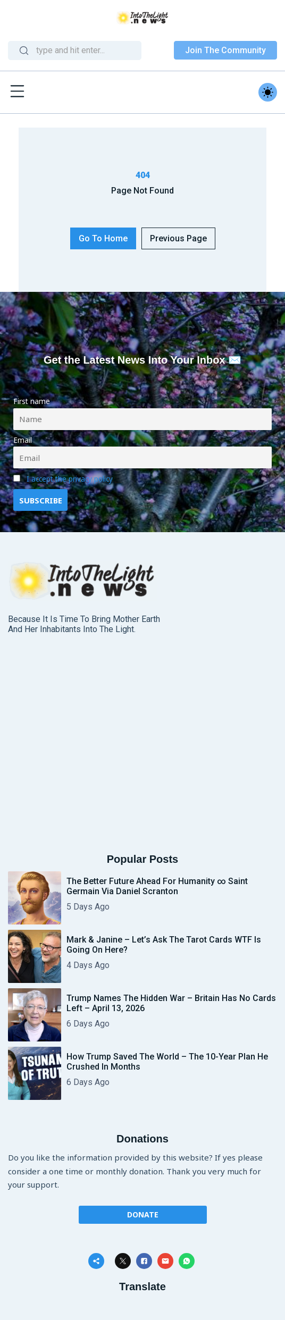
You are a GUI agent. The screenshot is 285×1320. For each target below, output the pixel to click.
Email (22, 440)
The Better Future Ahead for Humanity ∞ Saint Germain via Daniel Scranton (157, 886)
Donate (142, 1214)
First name (31, 401)
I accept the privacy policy (70, 479)
